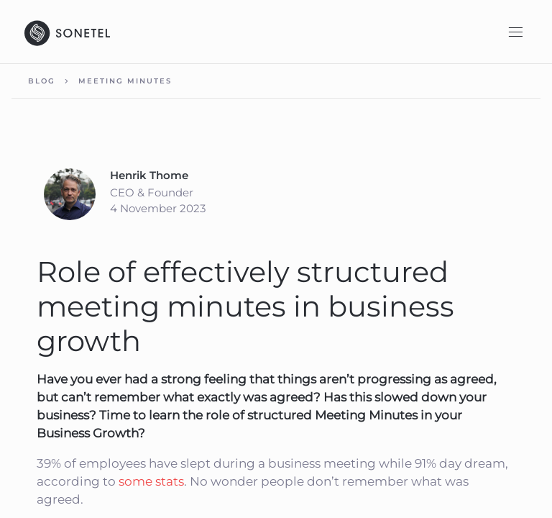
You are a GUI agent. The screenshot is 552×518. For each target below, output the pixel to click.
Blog (41, 81)
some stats (151, 481)
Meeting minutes (125, 81)
